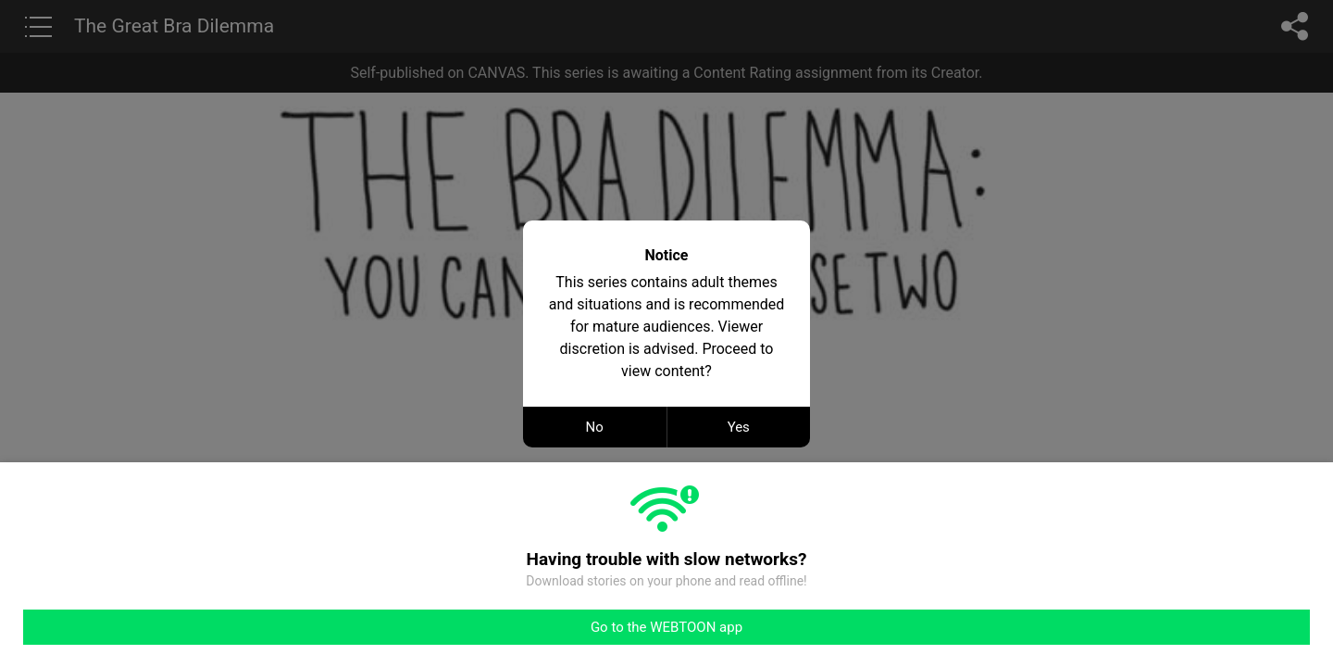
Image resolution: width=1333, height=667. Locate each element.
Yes (739, 427)
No (595, 427)
